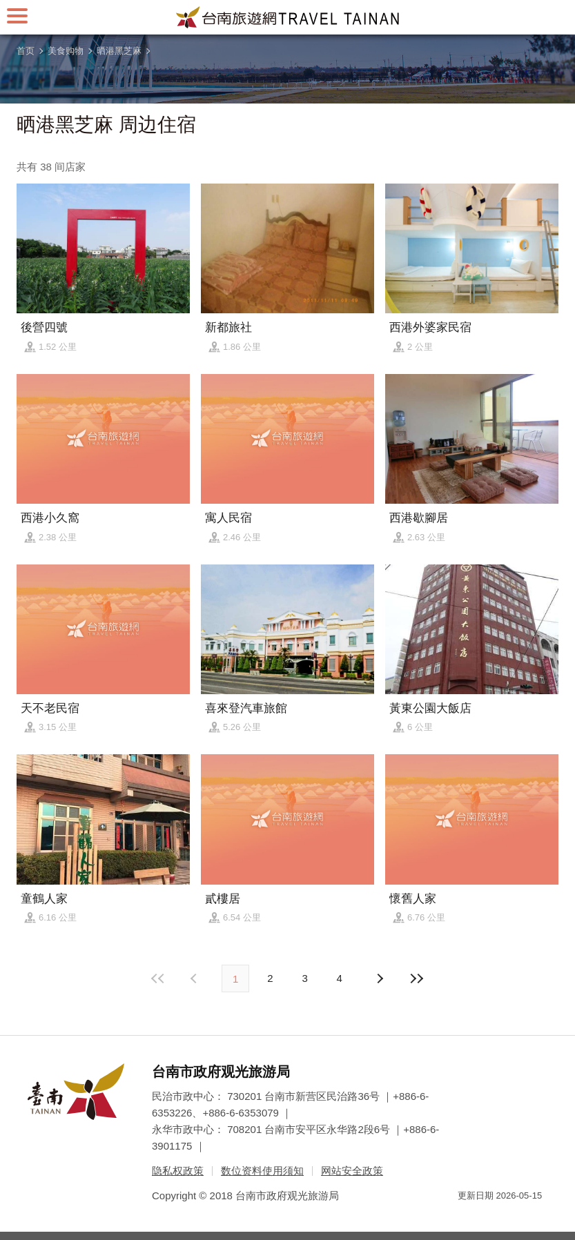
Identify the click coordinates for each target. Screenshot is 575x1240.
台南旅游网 (288, 17)
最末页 (417, 978)
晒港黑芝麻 (119, 51)
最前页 (158, 978)
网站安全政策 (352, 1171)
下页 (195, 978)
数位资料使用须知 (262, 1171)
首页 (26, 51)
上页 (379, 978)
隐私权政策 (178, 1171)
